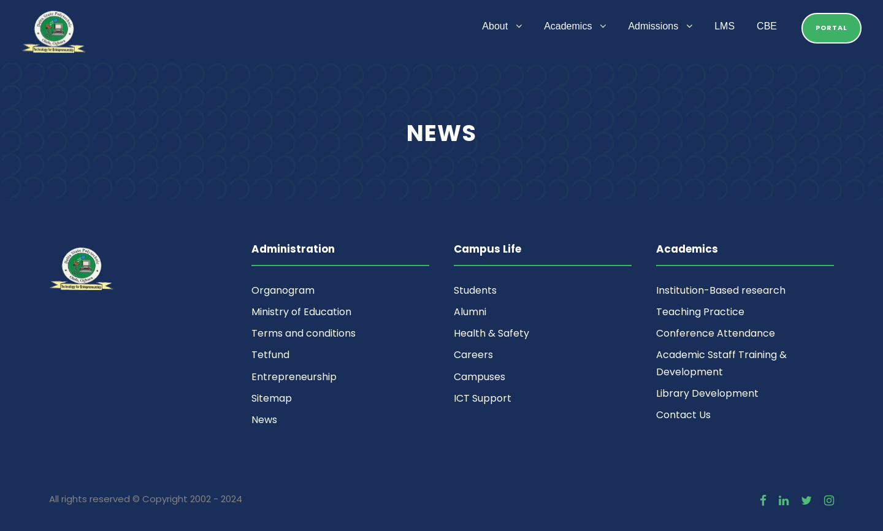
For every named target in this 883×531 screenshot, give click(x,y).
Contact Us (683, 415)
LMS (724, 26)
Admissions (653, 26)
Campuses (479, 377)
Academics (568, 26)
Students (475, 290)
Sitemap (271, 398)
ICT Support (482, 398)
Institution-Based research (721, 290)
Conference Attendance (715, 333)
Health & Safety (491, 333)
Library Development (707, 393)
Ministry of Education (301, 312)
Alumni (470, 312)
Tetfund (270, 355)
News (264, 420)
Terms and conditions (303, 333)
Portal (831, 27)
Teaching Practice (700, 312)
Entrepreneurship (294, 377)
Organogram (283, 290)
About (495, 26)
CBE (767, 26)
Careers (473, 355)
